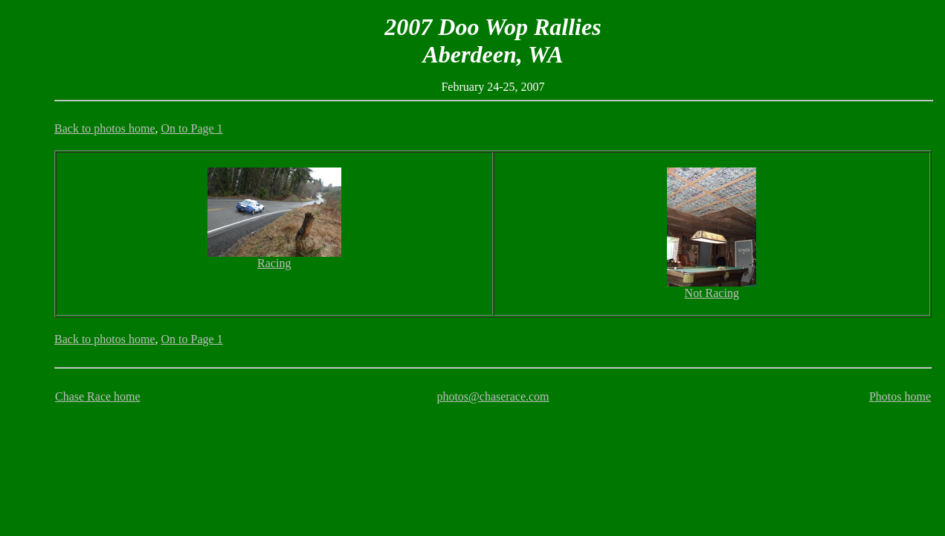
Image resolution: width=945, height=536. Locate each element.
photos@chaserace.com (492, 396)
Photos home (900, 396)
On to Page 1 (192, 128)
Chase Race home (98, 396)
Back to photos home (104, 128)
